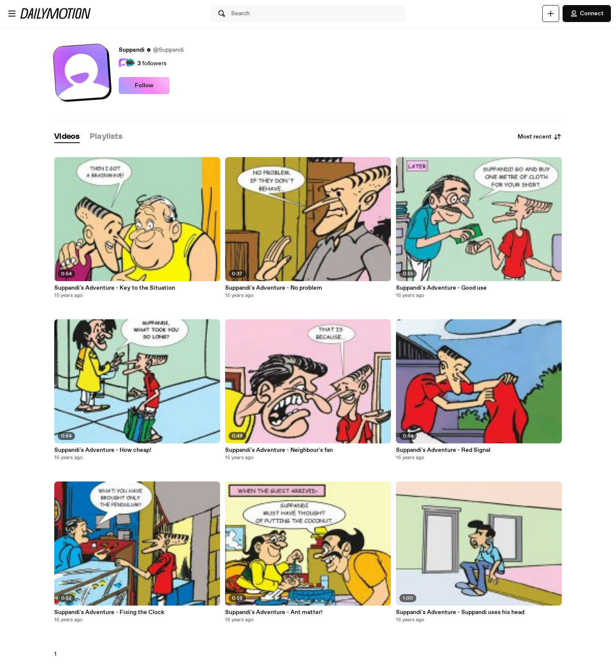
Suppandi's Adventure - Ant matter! (274, 612)
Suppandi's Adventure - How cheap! (102, 450)
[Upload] (550, 13)
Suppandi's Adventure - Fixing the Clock (109, 612)
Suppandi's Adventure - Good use (441, 288)
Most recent (540, 137)
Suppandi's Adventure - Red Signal (443, 450)
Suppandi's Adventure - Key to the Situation (114, 288)
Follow (144, 85)
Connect (587, 13)
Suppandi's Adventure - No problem (273, 288)
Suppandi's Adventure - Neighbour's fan (279, 450)
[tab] (67, 137)
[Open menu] (12, 13)
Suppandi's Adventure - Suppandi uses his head (460, 612)
